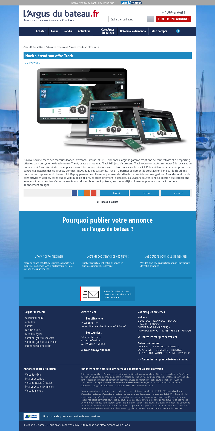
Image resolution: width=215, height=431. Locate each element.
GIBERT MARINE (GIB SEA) (153, 327)
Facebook (74, 193)
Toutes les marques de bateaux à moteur (166, 359)
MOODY (186, 330)
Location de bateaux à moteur (40, 386)
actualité (170, 399)
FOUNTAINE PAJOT (149, 330)
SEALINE (171, 353)
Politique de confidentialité (38, 346)
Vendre (68, 31)
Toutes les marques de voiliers (159, 337)
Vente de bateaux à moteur (38, 383)
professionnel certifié (164, 382)
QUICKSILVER (145, 349)
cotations (137, 391)
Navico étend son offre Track (84, 47)
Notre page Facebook (152, 13)
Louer (54, 31)
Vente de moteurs (34, 390)
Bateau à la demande (133, 31)
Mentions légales (33, 334)
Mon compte (159, 31)
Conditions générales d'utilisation (41, 342)
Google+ (93, 193)
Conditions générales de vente (39, 338)
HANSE (175, 330)
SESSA (141, 353)
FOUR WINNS (155, 353)
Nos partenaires (33, 330)
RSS (87, 193)
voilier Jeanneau (103, 376)
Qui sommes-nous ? (34, 318)
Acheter (40, 31)
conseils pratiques (145, 402)
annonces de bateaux (115, 374)
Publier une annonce (173, 19)
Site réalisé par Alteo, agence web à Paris (105, 425)
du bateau (105, 31)
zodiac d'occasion (133, 376)
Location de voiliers (34, 378)
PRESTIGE (176, 349)
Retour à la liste (109, 202)
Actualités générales (56, 47)
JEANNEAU (159, 320)
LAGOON (155, 324)
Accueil (27, 47)
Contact (29, 326)
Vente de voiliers (33, 374)
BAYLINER (184, 353)
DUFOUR (173, 320)
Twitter (81, 193)
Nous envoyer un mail (97, 350)
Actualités (84, 31)
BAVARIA (143, 324)
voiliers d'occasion (138, 374)
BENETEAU (144, 320)
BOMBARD (162, 349)
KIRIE (165, 330)
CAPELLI (172, 346)
